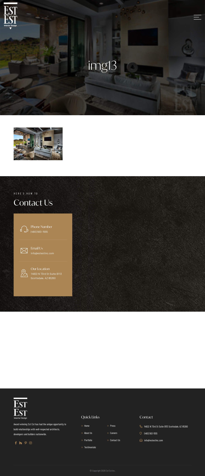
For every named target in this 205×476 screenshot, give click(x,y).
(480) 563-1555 (39, 231)
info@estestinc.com (42, 253)
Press (112, 425)
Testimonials (90, 447)
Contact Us (115, 440)
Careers (113, 432)
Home (86, 425)
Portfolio (88, 440)
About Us (88, 432)
